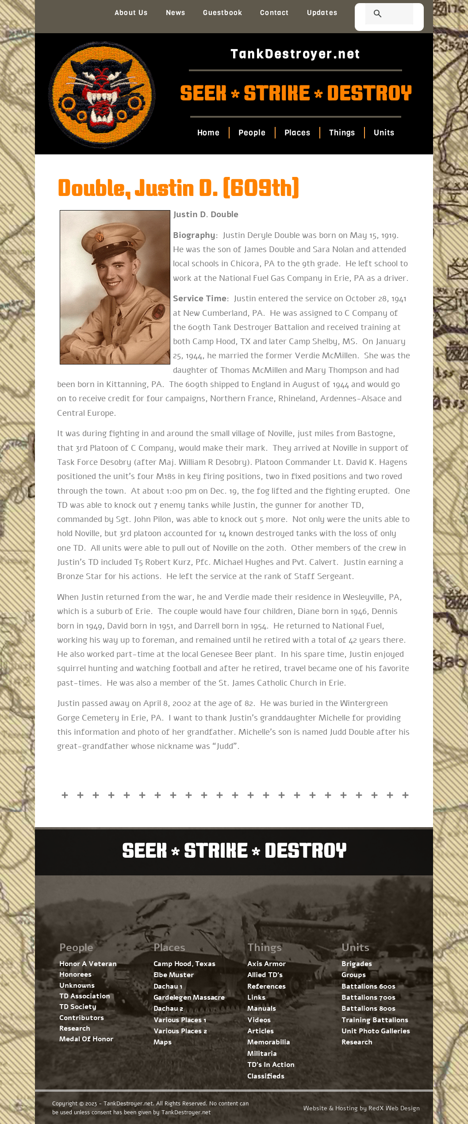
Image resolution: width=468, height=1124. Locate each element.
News (176, 12)
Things (342, 132)
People (251, 132)
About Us (131, 12)
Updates (322, 12)
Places (297, 132)
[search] (378, 14)
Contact (274, 12)
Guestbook (222, 12)
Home (208, 132)
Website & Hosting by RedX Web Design (361, 1108)
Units (384, 132)
